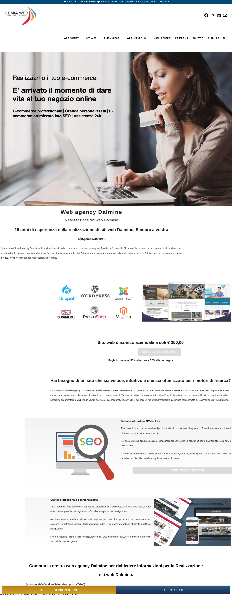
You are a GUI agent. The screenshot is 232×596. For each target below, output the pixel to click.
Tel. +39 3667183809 (139, 2)
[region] (116, 129)
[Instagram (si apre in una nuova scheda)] (213, 15)
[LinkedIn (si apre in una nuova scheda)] (219, 15)
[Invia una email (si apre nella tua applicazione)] (225, 15)
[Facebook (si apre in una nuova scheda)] (206, 15)
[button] (5, 128)
